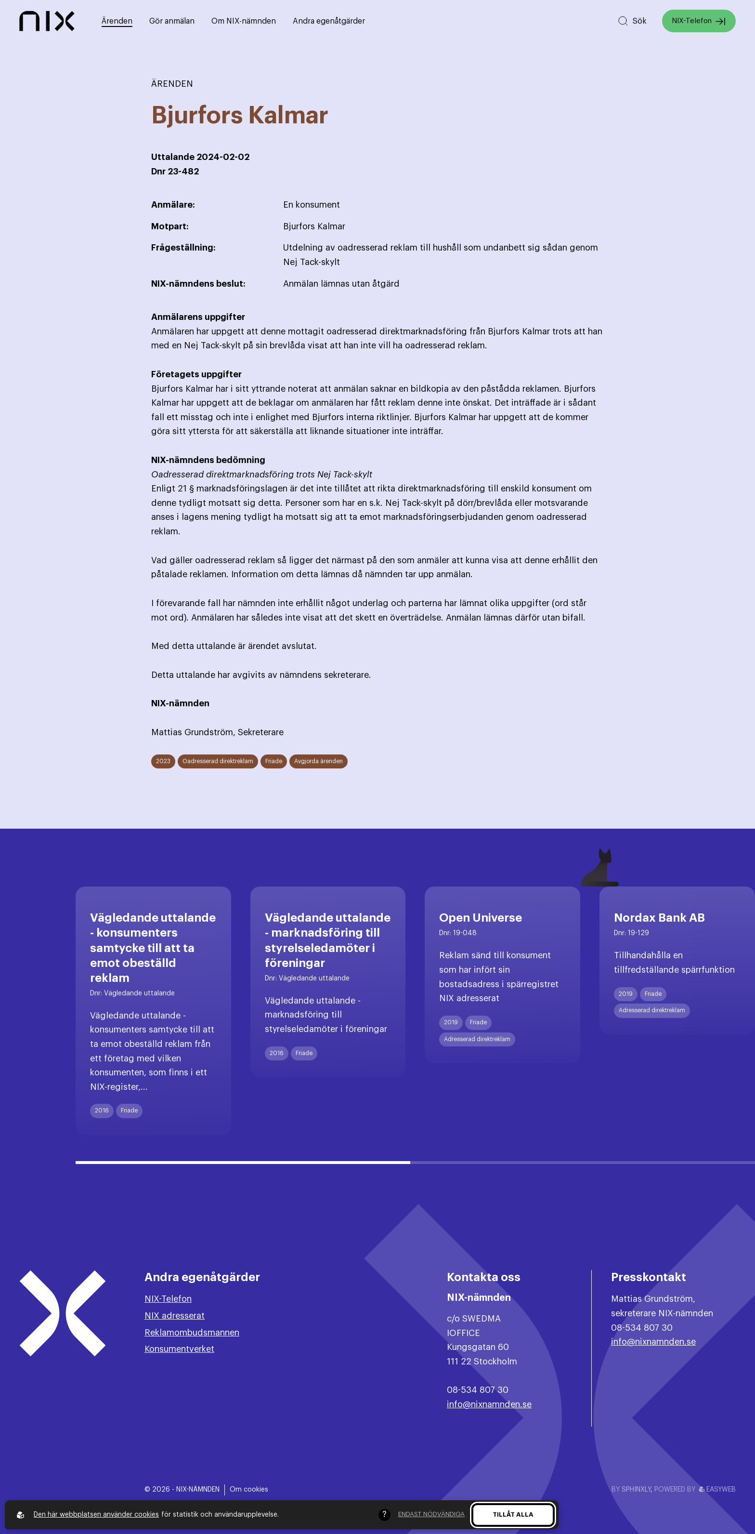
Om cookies (249, 1489)
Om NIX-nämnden (243, 21)
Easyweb (717, 1489)
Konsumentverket (179, 1349)
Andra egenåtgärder (329, 21)
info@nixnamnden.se (489, 1404)
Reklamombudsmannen (191, 1332)
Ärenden (117, 21)
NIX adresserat (174, 1315)
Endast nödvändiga (431, 1514)
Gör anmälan (172, 21)
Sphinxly (636, 1489)
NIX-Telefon (699, 21)
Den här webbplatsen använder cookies (96, 1514)
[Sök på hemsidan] (632, 21)
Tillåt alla (513, 1514)
